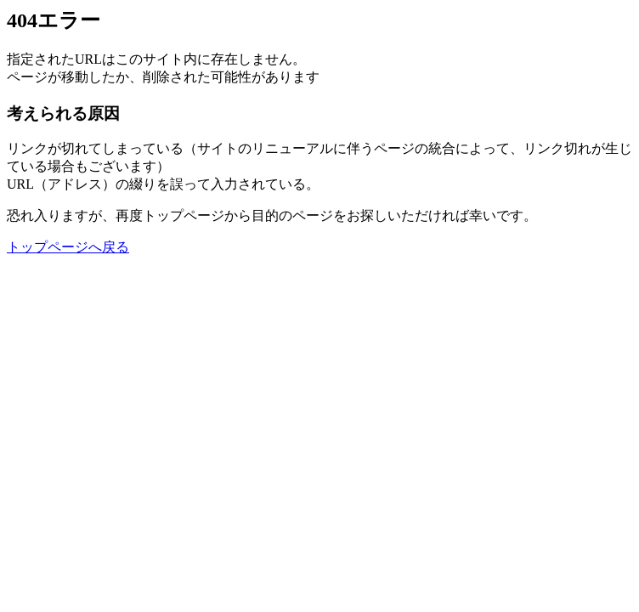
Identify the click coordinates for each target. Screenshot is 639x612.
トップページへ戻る (68, 247)
